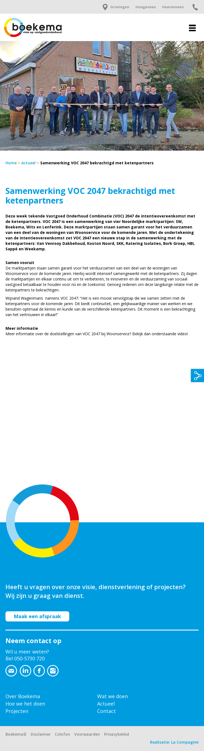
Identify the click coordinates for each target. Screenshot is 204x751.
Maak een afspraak (37, 616)
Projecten (16, 711)
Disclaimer (41, 734)
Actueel (28, 162)
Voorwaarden (87, 734)
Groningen (119, 6)
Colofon (62, 734)
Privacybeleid (116, 734)
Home (11, 162)
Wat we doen (112, 696)
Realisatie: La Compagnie (174, 742)
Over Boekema (22, 696)
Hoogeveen (146, 6)
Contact (106, 711)
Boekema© (16, 734)
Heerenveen (173, 6)
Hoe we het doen (25, 703)
